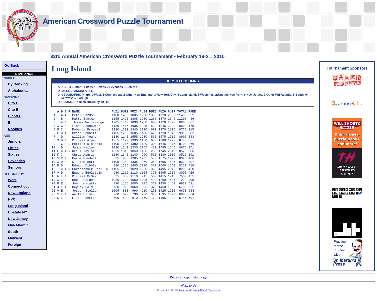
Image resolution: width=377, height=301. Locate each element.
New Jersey (18, 219)
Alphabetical (18, 91)
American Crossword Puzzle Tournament (200, 290)
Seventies (16, 161)
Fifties (13, 148)
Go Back (11, 65)
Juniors (14, 141)
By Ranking (18, 84)
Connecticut (18, 186)
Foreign (14, 244)
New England (19, 193)
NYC (12, 199)
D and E (14, 116)
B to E (13, 103)
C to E (13, 109)
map (86, 94)
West (12, 180)
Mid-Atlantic (18, 225)
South (13, 232)
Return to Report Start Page (188, 277)
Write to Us (188, 285)
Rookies (15, 129)
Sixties (13, 154)
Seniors (14, 167)
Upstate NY (17, 212)
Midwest (15, 238)
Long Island (18, 206)
